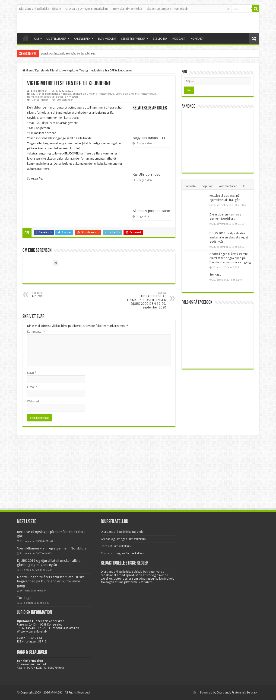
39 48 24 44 (34, 638)
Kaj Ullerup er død (147, 174)
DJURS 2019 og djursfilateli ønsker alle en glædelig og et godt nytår (228, 237)
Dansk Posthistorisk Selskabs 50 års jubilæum (68, 53)
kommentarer (228, 186)
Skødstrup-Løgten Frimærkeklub (167, 8)
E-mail (32, 387)
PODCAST (179, 38)
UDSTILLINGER (56, 38)
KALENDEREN (82, 38)
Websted (33, 401)
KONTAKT (197, 38)
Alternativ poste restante (151, 211)
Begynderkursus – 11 (149, 138)
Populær (207, 186)
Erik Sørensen (39, 90)
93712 (42, 641)
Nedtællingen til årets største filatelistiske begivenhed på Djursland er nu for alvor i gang (230, 258)
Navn (31, 372)
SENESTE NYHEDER (133, 38)
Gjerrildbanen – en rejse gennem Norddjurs (52, 548)
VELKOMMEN (25, 38)
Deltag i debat (40, 99)
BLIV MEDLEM (107, 38)
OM (36, 38)
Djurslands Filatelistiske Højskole (40, 8)
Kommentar (36, 331)
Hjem (27, 70)
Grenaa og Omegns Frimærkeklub (86, 8)
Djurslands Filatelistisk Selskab (237, 692)
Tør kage (215, 274)
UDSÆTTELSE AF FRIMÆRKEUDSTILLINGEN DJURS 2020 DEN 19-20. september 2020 (142, 300)
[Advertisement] (219, 141)
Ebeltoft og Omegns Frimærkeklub (93, 93)
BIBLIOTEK (160, 38)
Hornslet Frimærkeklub (127, 8)
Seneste (190, 186)
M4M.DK (56, 692)
